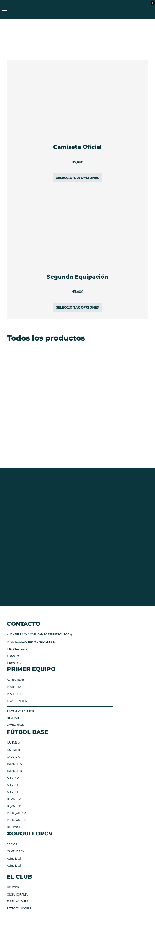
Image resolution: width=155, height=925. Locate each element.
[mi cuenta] (152, 12)
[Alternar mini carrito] (149, 6)
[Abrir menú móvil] (4, 9)
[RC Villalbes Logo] (77, 15)
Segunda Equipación (77, 276)
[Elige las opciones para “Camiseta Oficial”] (77, 177)
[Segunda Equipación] (77, 229)
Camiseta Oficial (77, 147)
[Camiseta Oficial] (77, 99)
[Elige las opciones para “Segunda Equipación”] (77, 307)
